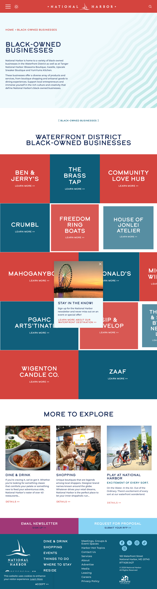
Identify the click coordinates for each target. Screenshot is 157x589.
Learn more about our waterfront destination (75, 321)
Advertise (87, 565)
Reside (50, 570)
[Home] (81, 6)
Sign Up (37, 528)
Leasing (86, 573)
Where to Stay (57, 564)
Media (85, 569)
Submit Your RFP (116, 528)
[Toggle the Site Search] (150, 6)
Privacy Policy (90, 581)
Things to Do (56, 559)
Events (50, 553)
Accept (40, 584)
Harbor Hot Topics (93, 548)
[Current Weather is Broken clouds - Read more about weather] (16, 7)
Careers (86, 577)
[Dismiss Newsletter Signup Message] (100, 264)
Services (86, 556)
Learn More (36, 579)
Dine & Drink (55, 541)
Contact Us (88, 552)
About (85, 560)
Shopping (52, 547)
